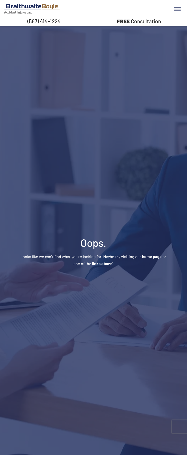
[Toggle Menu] (177, 9)
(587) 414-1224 (44, 21)
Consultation (139, 21)
